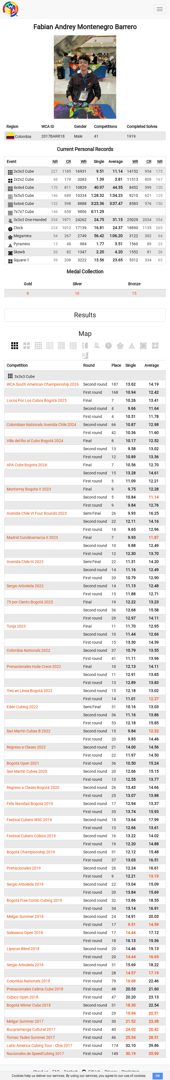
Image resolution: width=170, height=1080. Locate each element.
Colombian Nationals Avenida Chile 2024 (41, 424)
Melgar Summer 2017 (25, 1021)
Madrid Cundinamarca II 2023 (32, 537)
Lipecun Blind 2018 (23, 949)
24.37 (118, 228)
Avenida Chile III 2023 (25, 561)
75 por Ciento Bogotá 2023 (30, 602)
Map (85, 334)
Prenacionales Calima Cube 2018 (35, 989)
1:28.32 (97, 195)
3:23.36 (97, 203)
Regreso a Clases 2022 (26, 747)
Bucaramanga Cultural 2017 (31, 1029)
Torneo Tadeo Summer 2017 (31, 1037)
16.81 (99, 228)
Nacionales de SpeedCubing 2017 (35, 1053)
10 (77, 293)
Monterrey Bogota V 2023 (29, 489)
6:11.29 (97, 211)
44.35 (118, 187)
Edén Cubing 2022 (22, 707)
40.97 (99, 187)
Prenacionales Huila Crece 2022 (34, 666)
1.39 (100, 179)
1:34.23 (116, 195)
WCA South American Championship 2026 (43, 384)
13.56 (99, 260)
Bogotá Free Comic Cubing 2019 (34, 900)
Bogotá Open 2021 (23, 763)
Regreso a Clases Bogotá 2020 (33, 787)
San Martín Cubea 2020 (27, 771)
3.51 (119, 244)
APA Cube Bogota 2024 (27, 465)
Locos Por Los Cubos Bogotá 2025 (37, 400)
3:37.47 (116, 203)
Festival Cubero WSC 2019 (29, 820)
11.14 (118, 171)
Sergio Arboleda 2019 (25, 884)
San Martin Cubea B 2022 (28, 731)
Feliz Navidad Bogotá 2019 (30, 803)
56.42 (99, 236)
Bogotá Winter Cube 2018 (29, 1005)
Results (85, 315)
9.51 (100, 171)
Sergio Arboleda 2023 (25, 586)
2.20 (100, 252)
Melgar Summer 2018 (25, 916)
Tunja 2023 (16, 626)
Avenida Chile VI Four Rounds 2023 (37, 513)
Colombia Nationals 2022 (28, 650)
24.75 (99, 219)
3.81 (119, 179)
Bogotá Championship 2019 (31, 852)
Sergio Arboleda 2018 (25, 965)
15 (134, 293)
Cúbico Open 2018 (22, 997)
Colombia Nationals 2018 (28, 981)
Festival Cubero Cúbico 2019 (31, 836)
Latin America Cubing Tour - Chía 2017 (39, 1045)
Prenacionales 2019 (24, 868)
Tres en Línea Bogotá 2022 (29, 690)
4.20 (119, 252)
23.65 (118, 260)
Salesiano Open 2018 (25, 932)
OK (158, 1076)
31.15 (118, 219)
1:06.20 (116, 236)
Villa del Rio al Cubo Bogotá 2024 (35, 441)
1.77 (100, 244)
